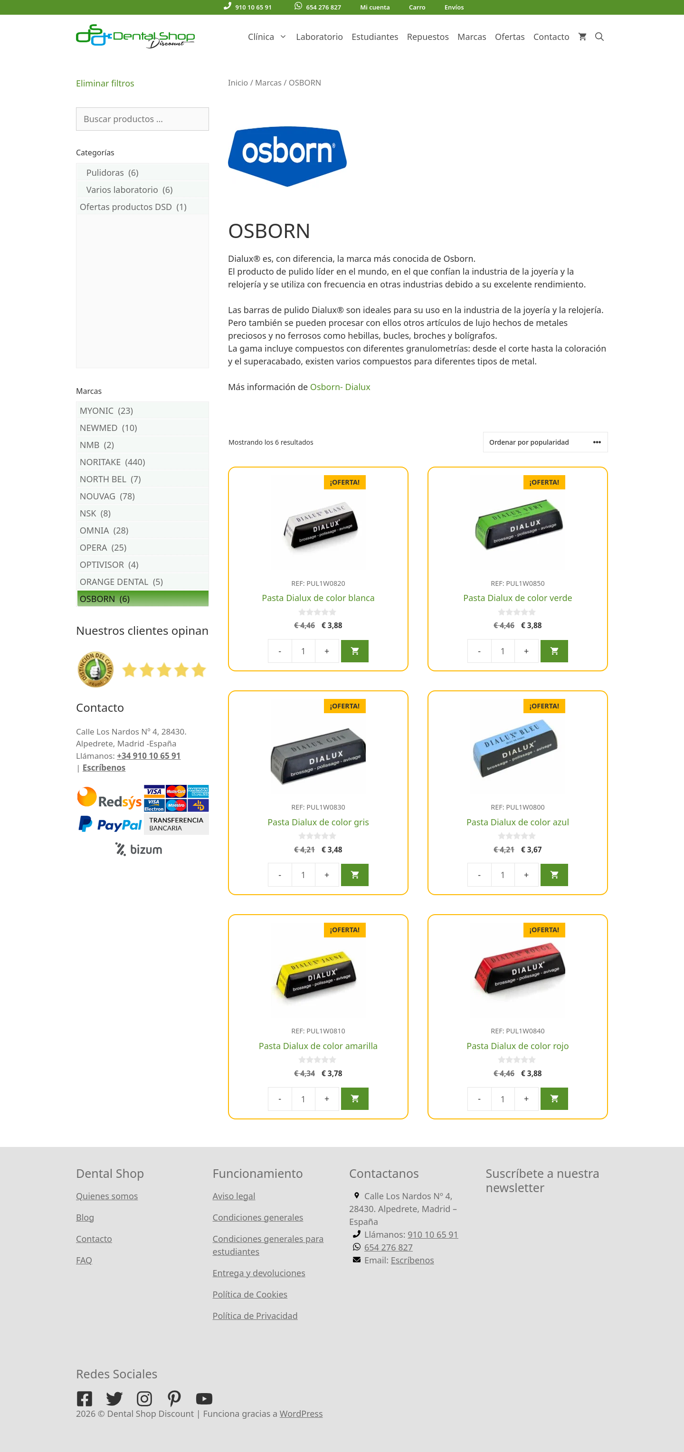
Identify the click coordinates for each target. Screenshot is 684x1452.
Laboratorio (319, 36)
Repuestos (428, 36)
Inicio (238, 82)
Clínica (270, 36)
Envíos (454, 7)
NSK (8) (143, 513)
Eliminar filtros (105, 83)
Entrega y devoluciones (259, 1273)
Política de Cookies (250, 1294)
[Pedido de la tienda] (545, 442)
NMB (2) (143, 444)
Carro (417, 7)
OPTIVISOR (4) (143, 564)
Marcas (471, 36)
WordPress (301, 1413)
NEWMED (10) (143, 427)
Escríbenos (104, 767)
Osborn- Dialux (341, 386)
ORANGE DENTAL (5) (143, 581)
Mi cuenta (375, 7)
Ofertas (510, 36)
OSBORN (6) (143, 598)
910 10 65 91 (248, 6)
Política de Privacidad (255, 1315)
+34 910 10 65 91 (148, 755)
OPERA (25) (143, 547)
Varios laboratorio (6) (143, 189)
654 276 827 (317, 6)
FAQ (84, 1260)
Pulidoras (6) (143, 172)
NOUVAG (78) (143, 496)
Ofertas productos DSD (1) (143, 206)
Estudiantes (375, 36)
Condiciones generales (258, 1217)
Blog (85, 1217)
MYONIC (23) (143, 410)
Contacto (551, 36)
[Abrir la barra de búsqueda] (599, 36)
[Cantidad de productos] (303, 651)
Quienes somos (107, 1196)
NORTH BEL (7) (143, 479)
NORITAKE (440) (143, 461)
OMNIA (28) (143, 530)
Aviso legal (234, 1196)
